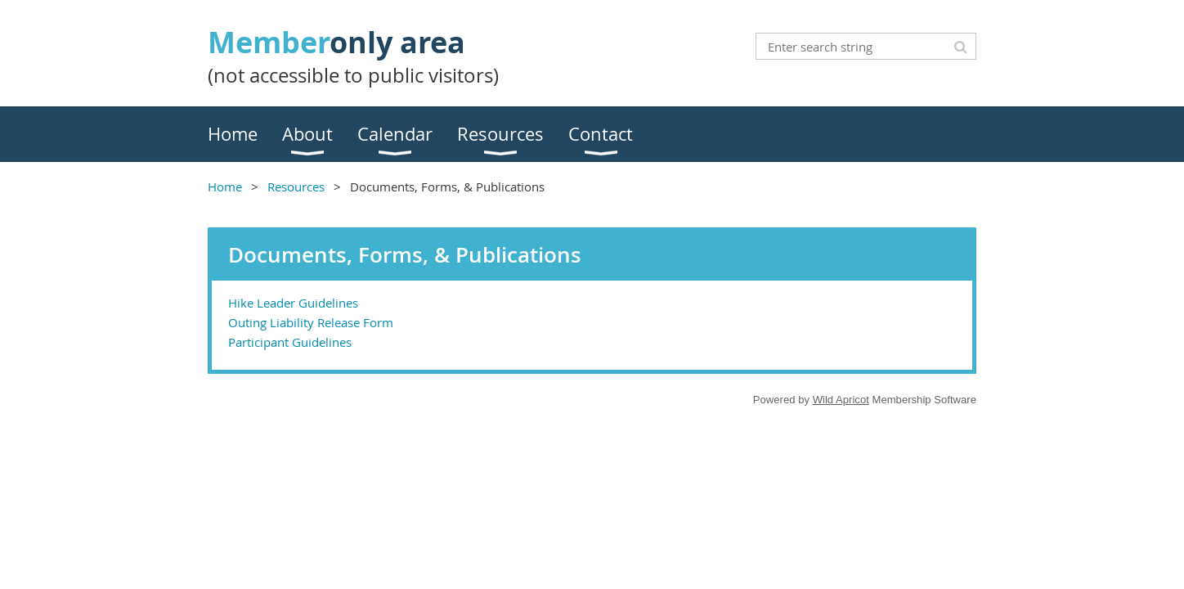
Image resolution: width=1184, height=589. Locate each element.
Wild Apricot (841, 399)
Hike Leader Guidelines (293, 302)
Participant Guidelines (290, 342)
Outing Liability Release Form (310, 322)
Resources (296, 186)
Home (225, 186)
